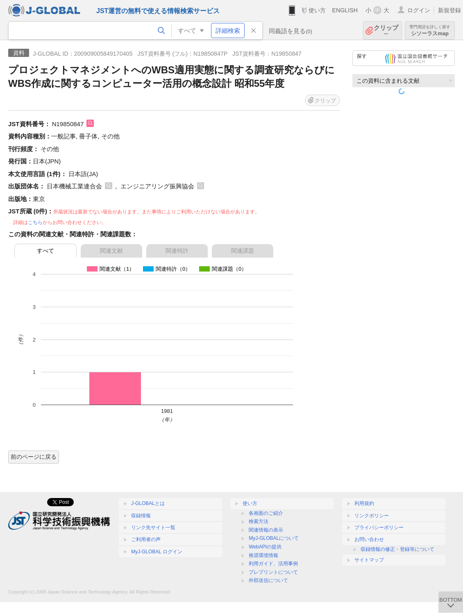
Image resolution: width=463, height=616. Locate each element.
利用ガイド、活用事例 (273, 563)
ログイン (418, 10)
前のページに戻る (34, 456)
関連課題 (242, 250)
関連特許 (177, 250)
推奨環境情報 (263, 555)
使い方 (317, 10)
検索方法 (258, 521)
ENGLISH (345, 10)
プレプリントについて (273, 572)
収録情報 (141, 516)
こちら (35, 222)
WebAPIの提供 (265, 547)
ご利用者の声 (146, 539)
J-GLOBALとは (148, 503)
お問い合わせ (369, 539)
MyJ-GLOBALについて (274, 538)
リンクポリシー (371, 516)
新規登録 (449, 10)
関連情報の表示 (266, 530)
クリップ (386, 30)
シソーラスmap (429, 30)
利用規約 (364, 503)
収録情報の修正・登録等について (397, 549)
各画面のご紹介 (266, 513)
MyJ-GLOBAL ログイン (156, 552)
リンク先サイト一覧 (153, 527)
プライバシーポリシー (379, 527)
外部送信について (268, 580)
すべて (45, 250)
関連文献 (111, 250)
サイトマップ (369, 560)
